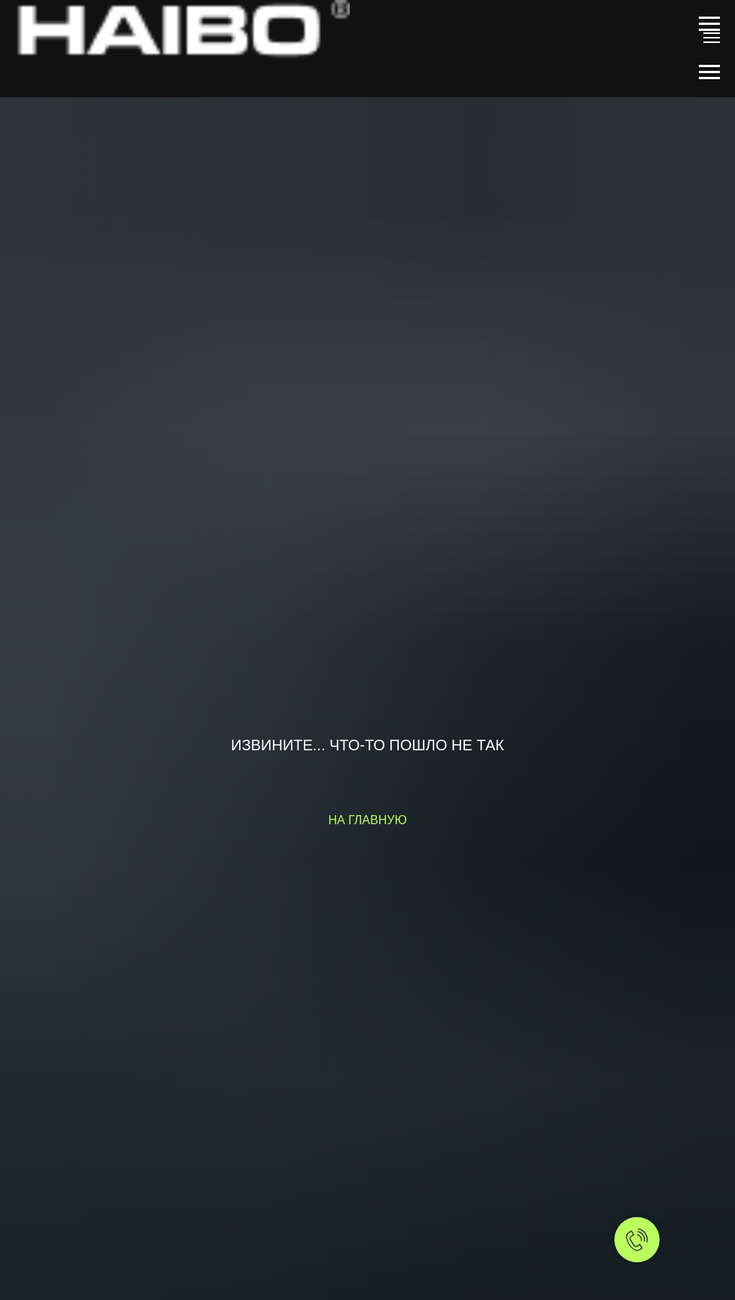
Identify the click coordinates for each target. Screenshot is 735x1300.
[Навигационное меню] (709, 24)
